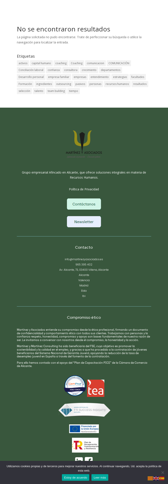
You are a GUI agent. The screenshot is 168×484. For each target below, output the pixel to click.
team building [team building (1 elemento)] (56, 91)
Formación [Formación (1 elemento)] (25, 84)
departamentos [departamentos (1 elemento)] (110, 70)
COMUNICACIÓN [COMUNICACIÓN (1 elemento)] (118, 63)
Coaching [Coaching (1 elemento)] (76, 63)
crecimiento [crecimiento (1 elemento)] (89, 70)
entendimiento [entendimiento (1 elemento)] (100, 77)
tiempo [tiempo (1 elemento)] (73, 91)
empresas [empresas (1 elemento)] (80, 77)
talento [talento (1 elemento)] (39, 91)
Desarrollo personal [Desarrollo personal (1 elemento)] (31, 77)
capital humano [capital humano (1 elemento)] (41, 63)
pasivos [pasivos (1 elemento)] (80, 84)
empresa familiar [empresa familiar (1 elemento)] (58, 77)
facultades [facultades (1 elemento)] (137, 77)
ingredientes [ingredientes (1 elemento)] (44, 84)
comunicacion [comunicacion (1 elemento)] (95, 63)
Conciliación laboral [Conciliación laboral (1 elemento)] (31, 70)
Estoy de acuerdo (75, 477)
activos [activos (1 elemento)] (23, 63)
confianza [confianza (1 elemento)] (54, 70)
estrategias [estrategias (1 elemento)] (120, 77)
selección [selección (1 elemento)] (24, 91)
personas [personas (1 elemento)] (95, 84)
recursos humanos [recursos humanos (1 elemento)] (117, 84)
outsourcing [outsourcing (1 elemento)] (63, 84)
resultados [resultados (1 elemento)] (140, 84)
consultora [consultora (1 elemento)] (70, 70)
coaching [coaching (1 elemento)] (60, 63)
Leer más (100, 477)
